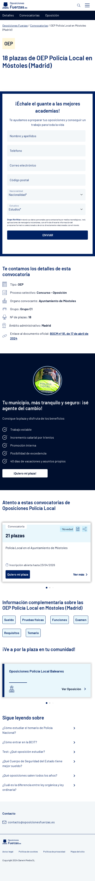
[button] (46, 587)
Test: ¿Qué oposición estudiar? (23, 751)
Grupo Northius (14, 219)
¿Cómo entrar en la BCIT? (19, 742)
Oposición (52, 15)
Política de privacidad (54, 851)
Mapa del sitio (78, 851)
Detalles (8, 15)
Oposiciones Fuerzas (15, 25)
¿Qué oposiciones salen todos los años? (29, 775)
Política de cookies (28, 851)
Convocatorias (39, 25)
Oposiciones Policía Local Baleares (36, 671)
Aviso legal (7, 851)
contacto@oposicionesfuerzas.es (31, 822)
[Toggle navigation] (87, 5)
